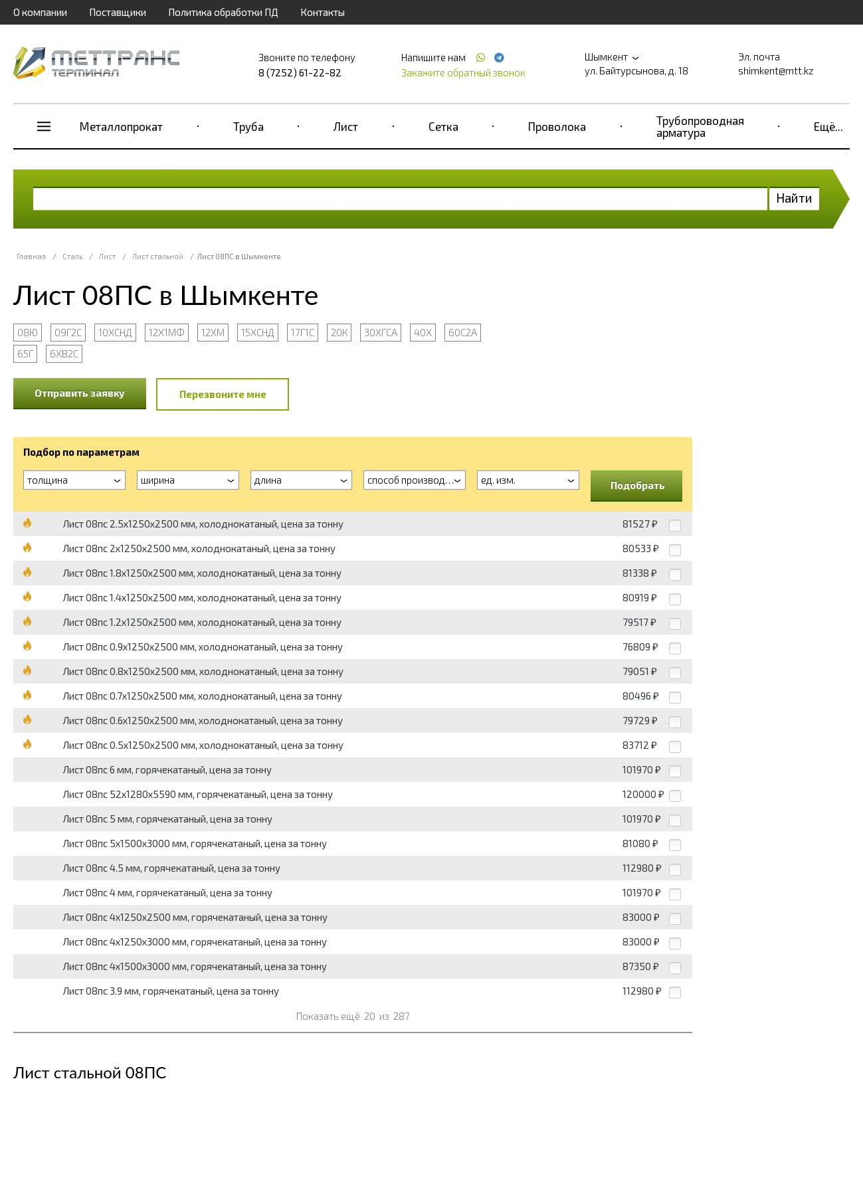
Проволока (557, 126)
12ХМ (213, 332)
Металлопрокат (121, 126)
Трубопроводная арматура (700, 126)
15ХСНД (257, 332)
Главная (31, 256)
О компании (40, 12)
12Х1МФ (167, 332)
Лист (346, 126)
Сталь (72, 256)
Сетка (443, 126)
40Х (423, 332)
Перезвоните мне (222, 394)
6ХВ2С (64, 353)
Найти (794, 197)
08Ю (27, 332)
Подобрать (638, 485)
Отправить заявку (80, 393)
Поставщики (117, 12)
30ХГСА (380, 332)
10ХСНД (115, 332)
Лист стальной (157, 256)
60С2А (462, 332)
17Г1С (302, 332)
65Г (25, 353)
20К (339, 332)
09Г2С (68, 332)
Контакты (322, 12)
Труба (248, 126)
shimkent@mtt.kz (776, 70)
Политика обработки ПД (223, 12)
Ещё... (828, 126)
